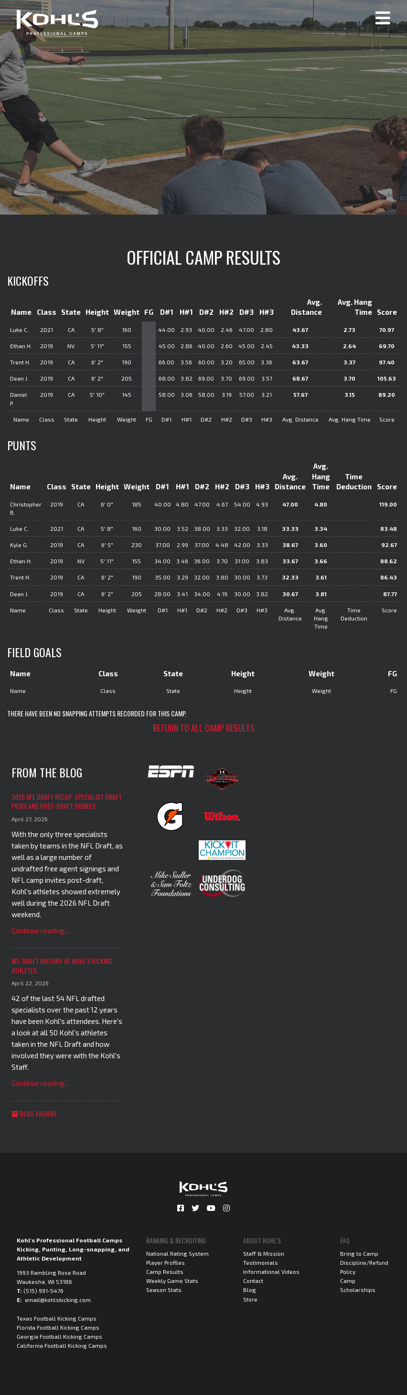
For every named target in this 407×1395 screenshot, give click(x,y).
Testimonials (260, 1262)
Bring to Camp (359, 1253)
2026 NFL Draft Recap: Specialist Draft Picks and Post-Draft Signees (66, 801)
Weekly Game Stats (172, 1280)
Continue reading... (40, 930)
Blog (249, 1289)
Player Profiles (165, 1262)
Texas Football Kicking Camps (56, 1318)
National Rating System (177, 1253)
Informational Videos (271, 1271)
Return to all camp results (204, 728)
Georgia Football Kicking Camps (59, 1336)
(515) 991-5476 (43, 1290)
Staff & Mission (263, 1253)
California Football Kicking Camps (62, 1345)
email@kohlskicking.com (58, 1299)
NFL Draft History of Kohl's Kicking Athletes (61, 965)
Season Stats (164, 1289)
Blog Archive (34, 1113)
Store (250, 1299)
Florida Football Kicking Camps (58, 1327)
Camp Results (164, 1271)
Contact (253, 1280)
